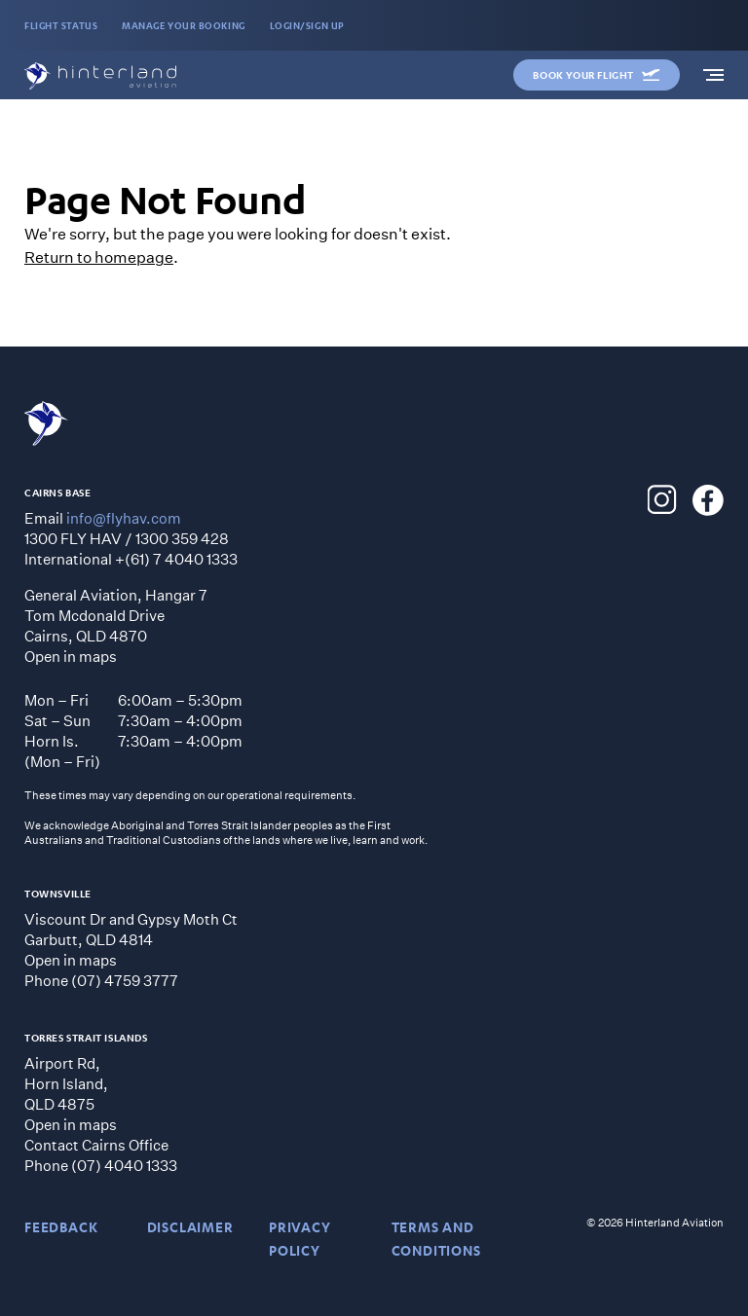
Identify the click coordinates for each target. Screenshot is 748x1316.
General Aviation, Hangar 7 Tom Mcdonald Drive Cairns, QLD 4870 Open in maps (115, 625)
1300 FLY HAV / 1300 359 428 (126, 538)
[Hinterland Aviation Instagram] (662, 500)
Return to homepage (98, 256)
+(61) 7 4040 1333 (176, 558)
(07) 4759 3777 (124, 980)
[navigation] (713, 74)
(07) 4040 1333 (124, 1165)
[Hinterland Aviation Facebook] (708, 500)
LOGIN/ (307, 25)
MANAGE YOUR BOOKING (183, 25)
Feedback (60, 1227)
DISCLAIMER (190, 1227)
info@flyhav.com (123, 518)
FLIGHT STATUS (60, 25)
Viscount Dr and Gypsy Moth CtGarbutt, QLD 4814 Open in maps (131, 939)
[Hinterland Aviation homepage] (100, 76)
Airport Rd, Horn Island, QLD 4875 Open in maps (70, 1093)
